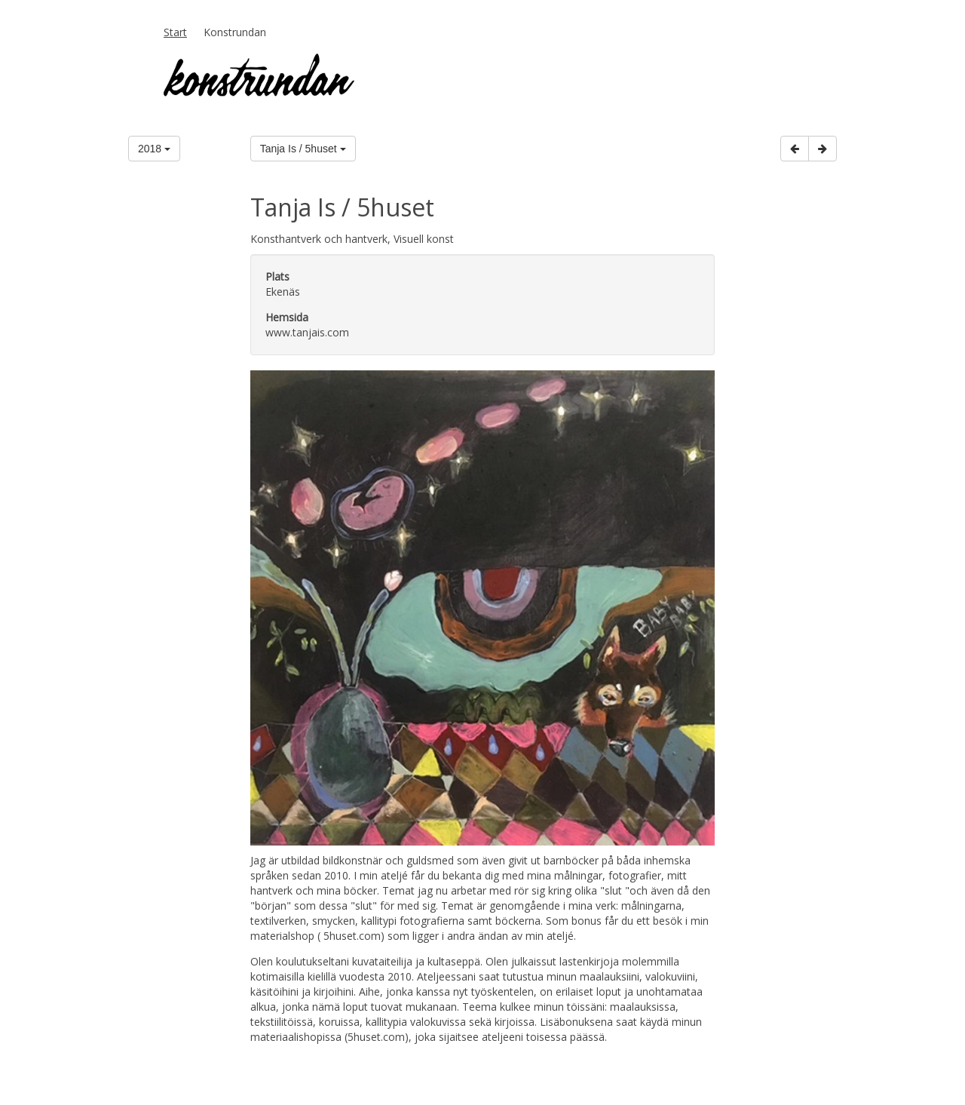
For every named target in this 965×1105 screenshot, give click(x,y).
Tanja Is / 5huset (303, 149)
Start (175, 32)
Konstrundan (235, 32)
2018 (154, 149)
